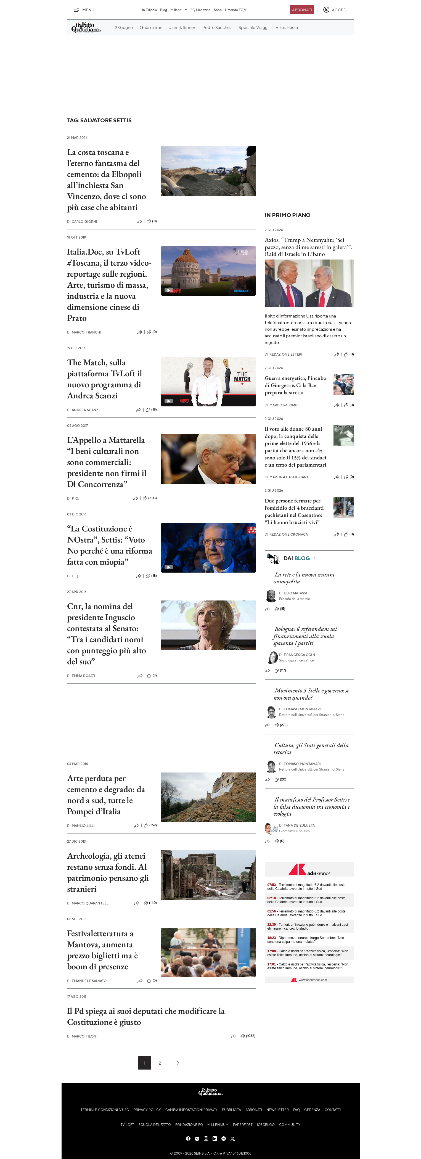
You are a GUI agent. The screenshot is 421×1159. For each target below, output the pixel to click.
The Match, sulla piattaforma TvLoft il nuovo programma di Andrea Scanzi (104, 378)
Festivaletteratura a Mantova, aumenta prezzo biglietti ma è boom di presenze (102, 949)
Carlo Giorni (82, 221)
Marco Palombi (282, 405)
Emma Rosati (81, 676)
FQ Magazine (200, 9)
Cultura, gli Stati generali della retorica (311, 748)
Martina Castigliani (286, 477)
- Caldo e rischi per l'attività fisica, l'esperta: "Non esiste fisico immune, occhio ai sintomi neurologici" (308, 953)
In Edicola (149, 9)
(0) (152, 332)
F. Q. (73, 498)
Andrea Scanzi (83, 410)
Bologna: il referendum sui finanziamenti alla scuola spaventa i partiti (305, 636)
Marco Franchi (84, 332)
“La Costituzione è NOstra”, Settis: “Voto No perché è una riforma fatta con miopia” (109, 545)
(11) (152, 221)
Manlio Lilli (81, 826)
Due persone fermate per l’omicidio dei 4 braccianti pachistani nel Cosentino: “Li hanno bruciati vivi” (294, 511)
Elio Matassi (293, 593)
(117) (280, 670)
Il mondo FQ (236, 9)
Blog (163, 9)
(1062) (248, 1036)
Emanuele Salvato (87, 981)
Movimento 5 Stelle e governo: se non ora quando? (311, 693)
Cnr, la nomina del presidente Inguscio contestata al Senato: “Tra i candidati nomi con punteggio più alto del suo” (106, 633)
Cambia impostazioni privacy (191, 1109)
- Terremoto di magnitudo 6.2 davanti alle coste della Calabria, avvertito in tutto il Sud (307, 887)
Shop (218, 9)
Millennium (178, 9)
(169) (150, 825)
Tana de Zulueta (297, 825)
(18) (151, 409)
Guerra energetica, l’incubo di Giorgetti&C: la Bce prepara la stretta (295, 385)
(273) (281, 725)
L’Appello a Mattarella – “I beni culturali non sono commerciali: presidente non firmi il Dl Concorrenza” (109, 462)
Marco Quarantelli (88, 903)
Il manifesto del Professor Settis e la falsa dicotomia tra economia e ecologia (312, 806)
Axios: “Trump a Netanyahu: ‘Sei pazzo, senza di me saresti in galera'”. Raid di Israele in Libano (308, 247)
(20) (280, 779)
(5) (152, 980)
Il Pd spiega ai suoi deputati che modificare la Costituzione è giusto (146, 1016)
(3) (152, 675)
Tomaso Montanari (300, 709)
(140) (150, 903)
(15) (279, 609)
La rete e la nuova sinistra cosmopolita (304, 577)
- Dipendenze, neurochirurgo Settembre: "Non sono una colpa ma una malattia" (306, 940)
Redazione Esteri (284, 354)
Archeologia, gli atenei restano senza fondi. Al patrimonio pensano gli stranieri (108, 872)
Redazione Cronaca (286, 534)
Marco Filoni (82, 1036)
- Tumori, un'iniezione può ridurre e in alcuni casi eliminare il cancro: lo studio (308, 926)
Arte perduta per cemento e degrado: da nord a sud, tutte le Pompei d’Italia (106, 794)
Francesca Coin (297, 655)
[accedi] (335, 9)
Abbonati (302, 9)
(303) (150, 498)
